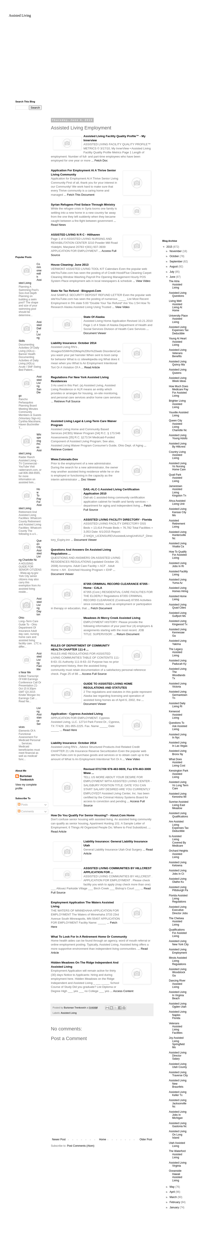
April (172, 1191)
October (175, 256)
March (174, 1197)
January (175, 1207)
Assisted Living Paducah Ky (177, 662)
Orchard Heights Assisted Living (178, 854)
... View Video (141, 281)
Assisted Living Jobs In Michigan (177, 1115)
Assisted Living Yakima (177, 642)
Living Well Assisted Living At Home (175, 305)
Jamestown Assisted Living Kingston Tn (177, 491)
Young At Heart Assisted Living (177, 341)
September (176, 261)
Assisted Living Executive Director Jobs (178, 910)
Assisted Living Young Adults (178, 437)
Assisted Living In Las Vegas (178, 744)
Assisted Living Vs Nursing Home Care (177, 466)
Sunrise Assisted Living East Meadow (178, 805)
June (173, 276)
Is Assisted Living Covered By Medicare (177, 841)
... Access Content (121, 991)
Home (102, 1139)
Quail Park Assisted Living (175, 478)
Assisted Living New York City (179, 943)
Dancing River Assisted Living (177, 984)
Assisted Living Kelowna (177, 864)
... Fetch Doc (99, 160)
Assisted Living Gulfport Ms (177, 614)
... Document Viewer (84, 539)
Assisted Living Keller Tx (177, 1094)
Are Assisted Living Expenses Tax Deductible (179, 826)
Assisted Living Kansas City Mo (177, 512)
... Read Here (68, 730)
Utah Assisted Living (177, 1144)
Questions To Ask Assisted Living (178, 726)
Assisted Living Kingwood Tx (178, 623)
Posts (23, 804)
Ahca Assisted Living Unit (177, 502)
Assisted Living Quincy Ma (177, 363)
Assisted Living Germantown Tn (178, 695)
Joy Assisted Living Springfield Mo (177, 1042)
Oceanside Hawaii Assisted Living (175, 1175)
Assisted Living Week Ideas (177, 379)
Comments (26, 811)
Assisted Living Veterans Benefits (177, 353)
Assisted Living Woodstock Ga (177, 972)
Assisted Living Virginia (177, 1164)
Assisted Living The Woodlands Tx (177, 673)
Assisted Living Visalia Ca (177, 545)
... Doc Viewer (87, 479)
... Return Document (126, 634)
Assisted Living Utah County (178, 1065)
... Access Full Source (93, 673)
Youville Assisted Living (178, 414)
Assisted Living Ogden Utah (177, 1005)
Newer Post (59, 1139)
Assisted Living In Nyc (177, 736)
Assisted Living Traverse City (178, 1074)
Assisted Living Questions (177, 294)
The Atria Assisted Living (175, 284)
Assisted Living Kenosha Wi (177, 795)
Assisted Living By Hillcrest (177, 445)
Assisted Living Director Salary (177, 1055)
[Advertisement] (102, 60)
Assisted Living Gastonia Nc (178, 1125)
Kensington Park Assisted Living (178, 774)
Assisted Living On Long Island (177, 1134)
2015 (169, 246)
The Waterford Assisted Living (177, 1154)
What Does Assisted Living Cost (177, 762)
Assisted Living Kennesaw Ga (177, 632)
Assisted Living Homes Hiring (178, 589)
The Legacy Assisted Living (176, 652)
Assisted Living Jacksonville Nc (177, 1103)
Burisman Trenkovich (27, 778)
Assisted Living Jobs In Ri (177, 565)
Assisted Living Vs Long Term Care (178, 785)
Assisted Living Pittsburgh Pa (178, 889)
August (174, 266)
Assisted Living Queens (177, 371)
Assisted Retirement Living (177, 523)
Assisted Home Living (178, 598)
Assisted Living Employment (178, 951)
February (175, 1202)
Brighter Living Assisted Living (177, 404)
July (172, 271)
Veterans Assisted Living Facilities (176, 1028)
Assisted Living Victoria (177, 685)
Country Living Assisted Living (177, 455)
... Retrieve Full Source (65, 401)
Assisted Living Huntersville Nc (177, 535)
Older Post (146, 1139)
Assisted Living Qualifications (178, 815)
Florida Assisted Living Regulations (178, 898)
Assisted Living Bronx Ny (177, 752)
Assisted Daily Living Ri (177, 705)
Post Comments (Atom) (80, 1145)
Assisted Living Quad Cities (177, 606)
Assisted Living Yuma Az (177, 581)
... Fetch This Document (79, 194)
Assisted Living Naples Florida (177, 1015)
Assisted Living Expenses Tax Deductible (179, 330)
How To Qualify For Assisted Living (178, 555)
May (172, 1186)
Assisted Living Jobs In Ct (177, 872)
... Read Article (90, 367)
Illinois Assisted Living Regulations (178, 961)
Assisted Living (20, 15)
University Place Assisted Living (178, 319)
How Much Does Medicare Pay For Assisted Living (178, 391)
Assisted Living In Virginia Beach (177, 995)
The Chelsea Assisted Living (176, 921)
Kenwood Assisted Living (175, 714)
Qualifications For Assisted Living (178, 933)
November (176, 251)
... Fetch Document (100, 608)
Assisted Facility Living (178, 573)
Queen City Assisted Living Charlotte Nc (178, 425)
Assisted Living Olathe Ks (177, 880)
